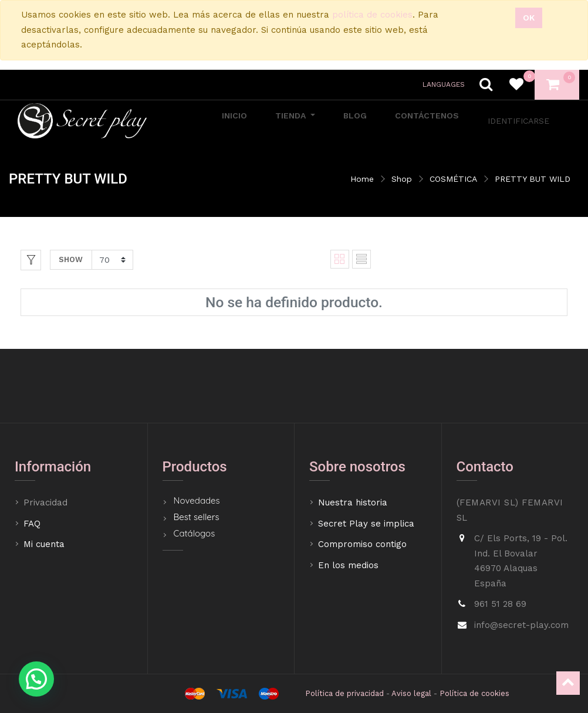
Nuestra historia (352, 502)
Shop (401, 179)
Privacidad (46, 502)
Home (362, 179)
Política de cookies (474, 693)
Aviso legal (411, 693)
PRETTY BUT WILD (532, 179)
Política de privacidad (344, 693)
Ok (529, 17)
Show (71, 259)
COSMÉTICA (453, 179)
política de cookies (372, 14)
